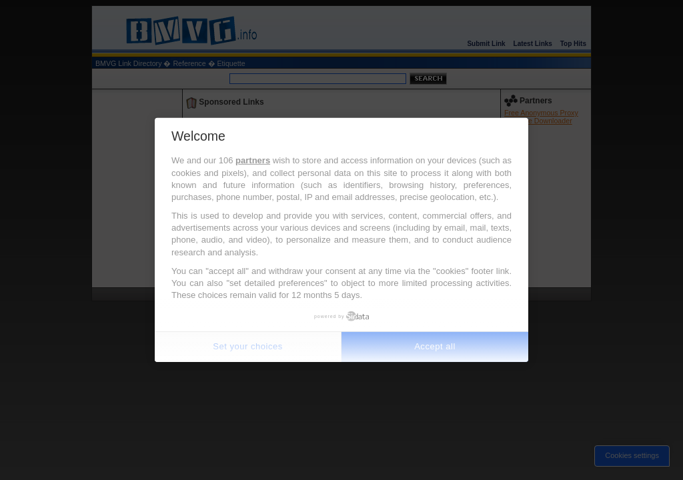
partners (252, 160)
